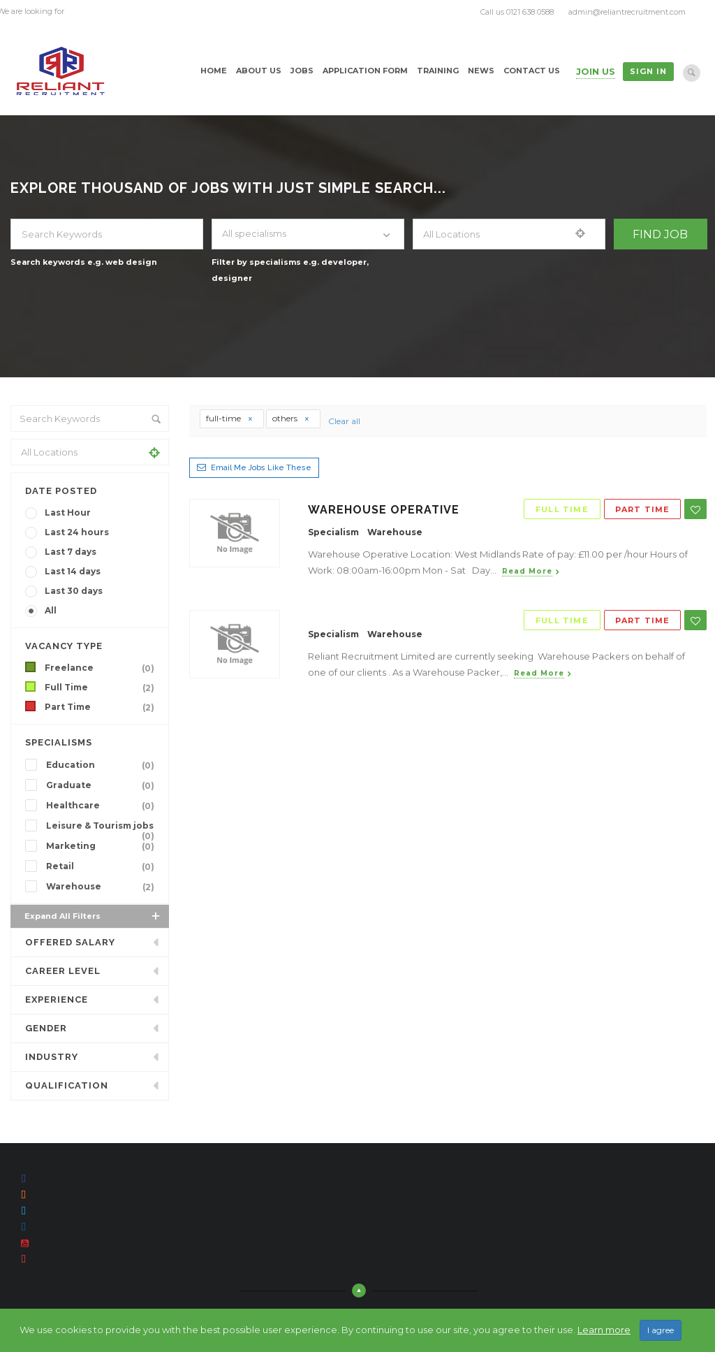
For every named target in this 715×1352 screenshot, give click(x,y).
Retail (103, 866)
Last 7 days (70, 551)
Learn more (604, 1329)
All (51, 610)
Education (103, 765)
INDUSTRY (51, 1057)
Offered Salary (70, 942)
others (291, 418)
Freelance (102, 668)
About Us (258, 70)
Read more (527, 571)
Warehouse (103, 886)
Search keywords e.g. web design (83, 262)
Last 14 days (73, 571)
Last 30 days (74, 591)
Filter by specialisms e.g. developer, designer (290, 270)
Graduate (103, 785)
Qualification (66, 1085)
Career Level (63, 971)
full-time (229, 418)
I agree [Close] (660, 1330)
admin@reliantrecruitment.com (627, 12)
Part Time (102, 707)
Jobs (302, 70)
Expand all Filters (93, 916)
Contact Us (531, 70)
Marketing (103, 846)
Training (438, 70)
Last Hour (68, 512)
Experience (56, 999)
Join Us (595, 71)
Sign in (648, 71)
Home (213, 70)
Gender (46, 1028)
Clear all (344, 421)
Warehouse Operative (383, 509)
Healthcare (103, 805)
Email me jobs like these (261, 467)
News (481, 70)
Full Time (102, 687)
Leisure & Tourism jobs (103, 827)
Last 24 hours (77, 532)
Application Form (365, 70)
